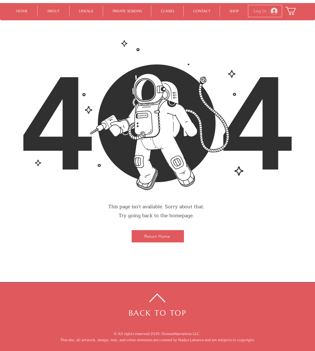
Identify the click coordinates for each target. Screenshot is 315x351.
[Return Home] (158, 236)
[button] (295, 11)
